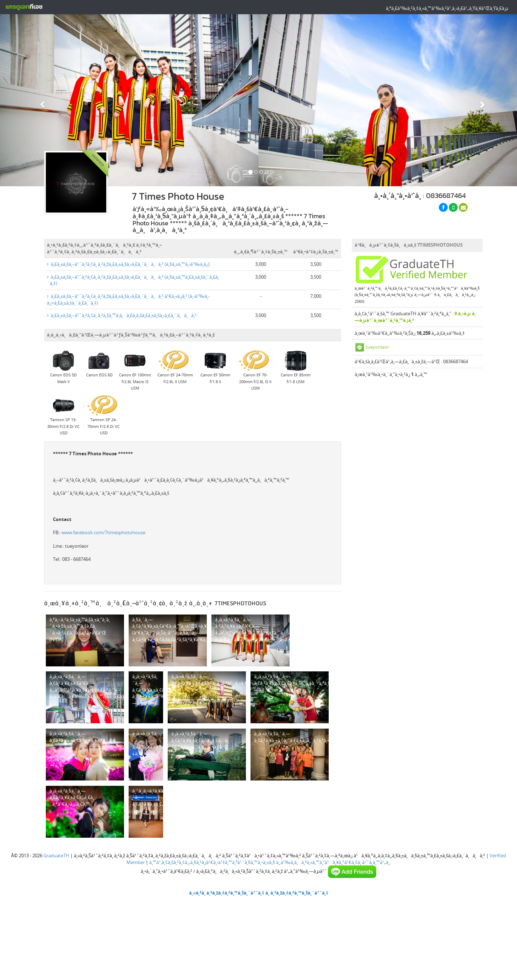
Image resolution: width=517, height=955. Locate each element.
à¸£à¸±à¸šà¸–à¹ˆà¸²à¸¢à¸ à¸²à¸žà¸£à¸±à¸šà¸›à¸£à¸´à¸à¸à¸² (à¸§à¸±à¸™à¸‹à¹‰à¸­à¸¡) (128, 264)
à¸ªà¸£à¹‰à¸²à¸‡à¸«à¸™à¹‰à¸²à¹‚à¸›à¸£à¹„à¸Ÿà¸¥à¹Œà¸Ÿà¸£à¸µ (447, 8)
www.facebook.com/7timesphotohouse (103, 532)
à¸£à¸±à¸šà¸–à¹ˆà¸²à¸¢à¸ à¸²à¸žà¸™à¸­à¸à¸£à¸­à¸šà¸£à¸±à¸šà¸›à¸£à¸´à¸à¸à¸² (121, 315)
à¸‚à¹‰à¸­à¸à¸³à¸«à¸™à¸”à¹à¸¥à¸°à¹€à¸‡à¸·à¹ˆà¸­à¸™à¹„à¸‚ (333, 862)
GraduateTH (56, 855)
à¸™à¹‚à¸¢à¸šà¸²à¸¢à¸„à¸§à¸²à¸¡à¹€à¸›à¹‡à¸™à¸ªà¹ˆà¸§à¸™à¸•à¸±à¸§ (212, 862)
